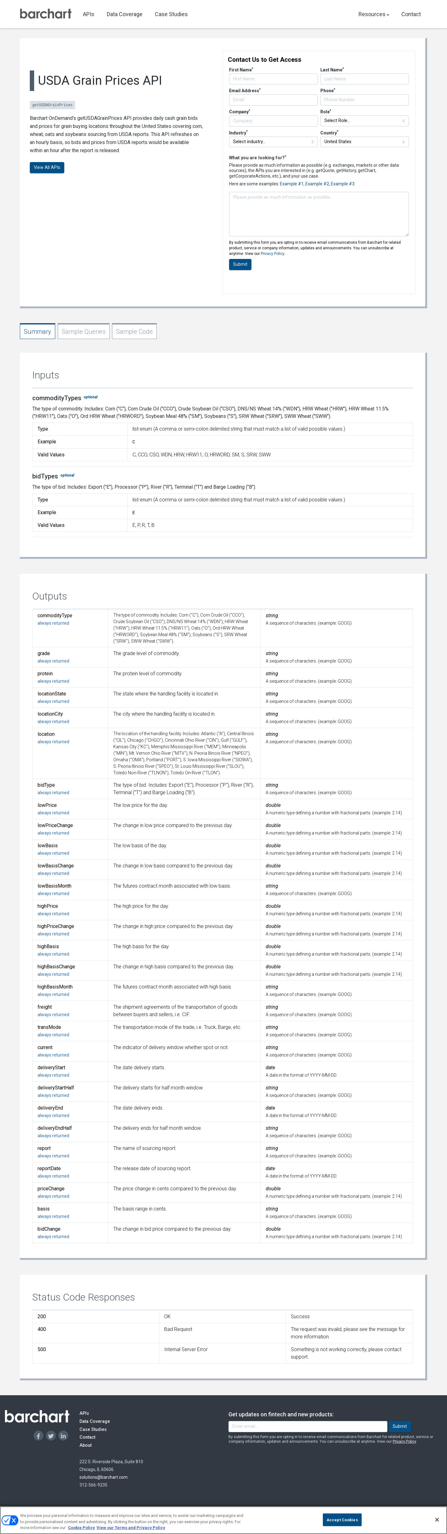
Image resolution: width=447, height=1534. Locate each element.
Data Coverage (124, 14)
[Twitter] (51, 1436)
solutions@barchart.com (103, 1477)
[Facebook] (38, 1436)
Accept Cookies (342, 1523)
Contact (411, 14)
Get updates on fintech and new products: (281, 1414)
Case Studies (171, 14)
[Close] (437, 1523)
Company (239, 111)
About (91, 1445)
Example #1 (292, 183)
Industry (238, 132)
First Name (241, 69)
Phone (327, 90)
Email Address (245, 90)
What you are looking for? (257, 158)
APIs (88, 14)
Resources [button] (374, 14)
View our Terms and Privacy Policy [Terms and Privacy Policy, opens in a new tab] (131, 1531)
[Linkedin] (63, 1436)
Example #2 (317, 183)
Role (325, 111)
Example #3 (342, 183)
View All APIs (47, 167)
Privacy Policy (272, 253)
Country (329, 132)
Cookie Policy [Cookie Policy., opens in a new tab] (81, 1531)
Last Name (332, 69)
